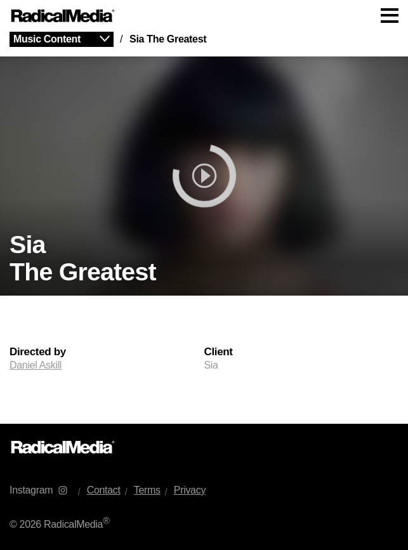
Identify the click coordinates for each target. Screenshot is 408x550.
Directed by (38, 352)
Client (218, 352)
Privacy (190, 490)
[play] (204, 176)
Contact (104, 490)
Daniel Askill (36, 365)
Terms (147, 490)
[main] (204, 228)
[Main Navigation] (204, 16)
